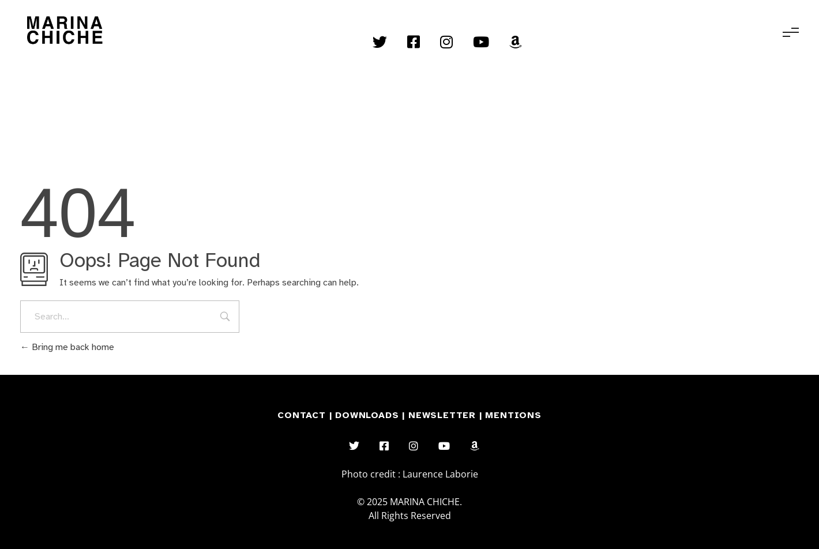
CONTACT (301, 415)
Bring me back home (67, 347)
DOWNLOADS (368, 415)
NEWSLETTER (443, 415)
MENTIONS (513, 415)
